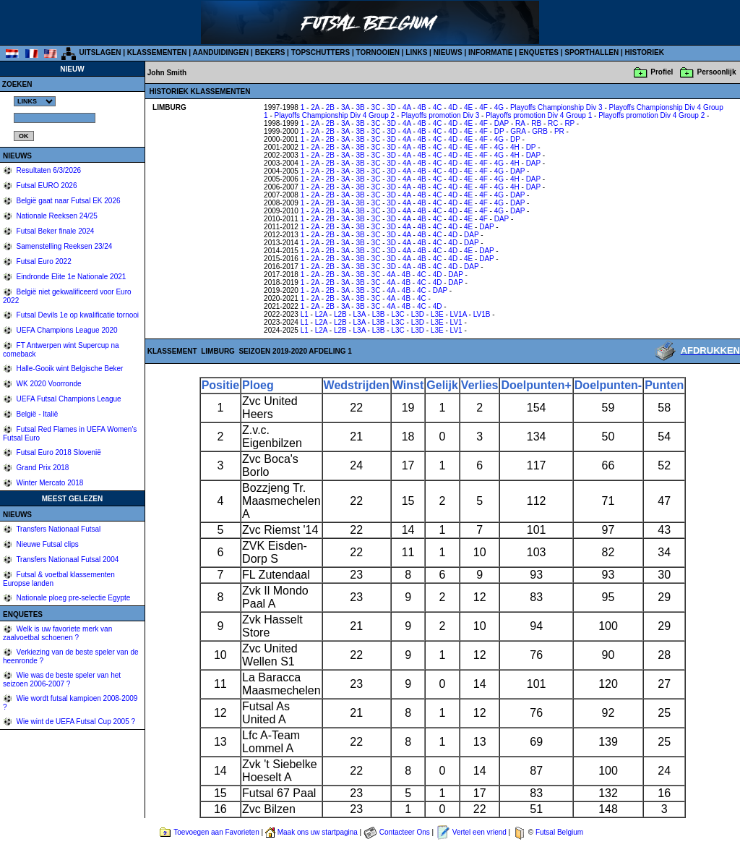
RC (553, 123)
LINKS (416, 52)
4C (437, 107)
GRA (517, 131)
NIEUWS (448, 52)
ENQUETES (539, 52)
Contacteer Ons (404, 832)
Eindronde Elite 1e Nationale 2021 (70, 277)
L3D (417, 314)
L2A (321, 314)
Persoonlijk (716, 72)
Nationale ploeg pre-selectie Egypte (72, 598)
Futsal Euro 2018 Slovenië (57, 452)
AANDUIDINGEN (221, 52)
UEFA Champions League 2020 (66, 330)
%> (35, 101)
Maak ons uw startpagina (318, 832)
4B (422, 107)
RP (569, 123)
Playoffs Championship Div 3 (556, 107)
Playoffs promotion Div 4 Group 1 (539, 115)
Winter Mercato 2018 (49, 483)
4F (483, 107)
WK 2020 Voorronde (48, 384)
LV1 (456, 322)
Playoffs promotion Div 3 (440, 115)
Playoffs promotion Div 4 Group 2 (651, 115)
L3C (397, 314)
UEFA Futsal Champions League (67, 399)
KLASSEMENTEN (157, 52)
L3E (437, 314)
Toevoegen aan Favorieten (216, 832)
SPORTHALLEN (591, 52)
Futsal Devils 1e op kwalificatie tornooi (76, 315)
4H (515, 147)
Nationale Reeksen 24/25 (56, 216)
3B (360, 107)
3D (391, 107)
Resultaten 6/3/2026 (47, 170)
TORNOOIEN (378, 52)
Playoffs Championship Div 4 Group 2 (335, 115)
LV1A (458, 314)
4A (407, 107)
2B (330, 107)
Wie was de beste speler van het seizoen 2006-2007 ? (62, 679)
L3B (378, 314)
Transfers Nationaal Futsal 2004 (66, 559)
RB (536, 123)
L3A (359, 314)
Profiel (661, 72)
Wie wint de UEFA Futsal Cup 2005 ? (74, 721)
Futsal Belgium (559, 832)
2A (315, 107)
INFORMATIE (490, 52)
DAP (501, 123)
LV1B (482, 314)
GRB (540, 131)
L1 (305, 314)
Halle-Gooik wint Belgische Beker (69, 369)
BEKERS (270, 52)
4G (499, 107)
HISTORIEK (644, 52)
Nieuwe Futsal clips (46, 544)
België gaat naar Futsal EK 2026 (67, 201)
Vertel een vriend (479, 832)
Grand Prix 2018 (41, 468)
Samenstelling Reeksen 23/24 (63, 246)
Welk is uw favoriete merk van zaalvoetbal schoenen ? (57, 633)
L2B (340, 314)
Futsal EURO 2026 (45, 186)
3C (376, 107)
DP (499, 131)
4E (468, 107)
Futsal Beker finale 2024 (54, 231)
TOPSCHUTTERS (320, 52)
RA (520, 123)
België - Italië (36, 414)
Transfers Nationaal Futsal (57, 529)
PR (559, 131)
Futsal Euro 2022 (43, 261)
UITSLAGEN (100, 52)
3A (345, 107)
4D (452, 107)
